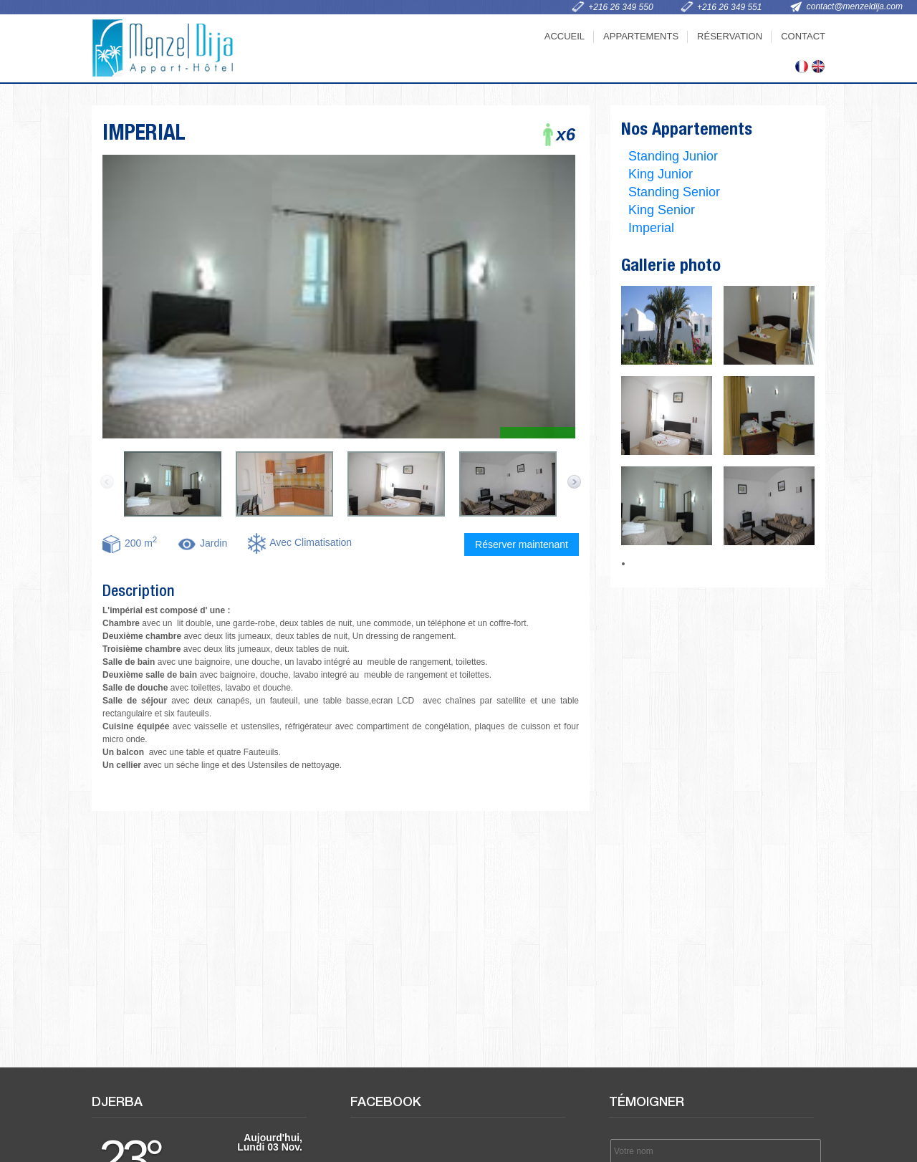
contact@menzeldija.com (855, 6)
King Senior (661, 209)
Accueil (564, 36)
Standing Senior (674, 192)
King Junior (660, 174)
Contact (803, 36)
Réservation (729, 36)
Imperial (651, 227)
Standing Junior (673, 156)
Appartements (640, 36)
